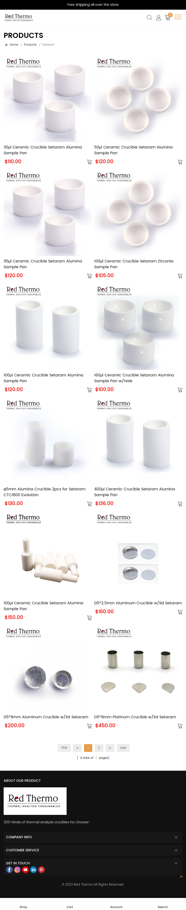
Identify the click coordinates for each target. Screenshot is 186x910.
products (30, 45)
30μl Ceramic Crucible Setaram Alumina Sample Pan (43, 150)
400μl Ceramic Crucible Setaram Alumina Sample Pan (134, 492)
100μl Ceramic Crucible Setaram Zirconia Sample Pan (133, 264)
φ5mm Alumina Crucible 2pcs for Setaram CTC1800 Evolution (44, 492)
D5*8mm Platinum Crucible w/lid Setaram (135, 717)
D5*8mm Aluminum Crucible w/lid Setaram (46, 717)
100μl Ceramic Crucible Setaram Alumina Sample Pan (43, 378)
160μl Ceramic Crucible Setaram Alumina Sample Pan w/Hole (134, 378)
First (64, 748)
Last (123, 748)
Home (14, 45)
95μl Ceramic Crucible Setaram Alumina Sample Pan (43, 264)
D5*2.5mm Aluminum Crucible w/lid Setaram (138, 603)
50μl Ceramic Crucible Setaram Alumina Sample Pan (133, 150)
